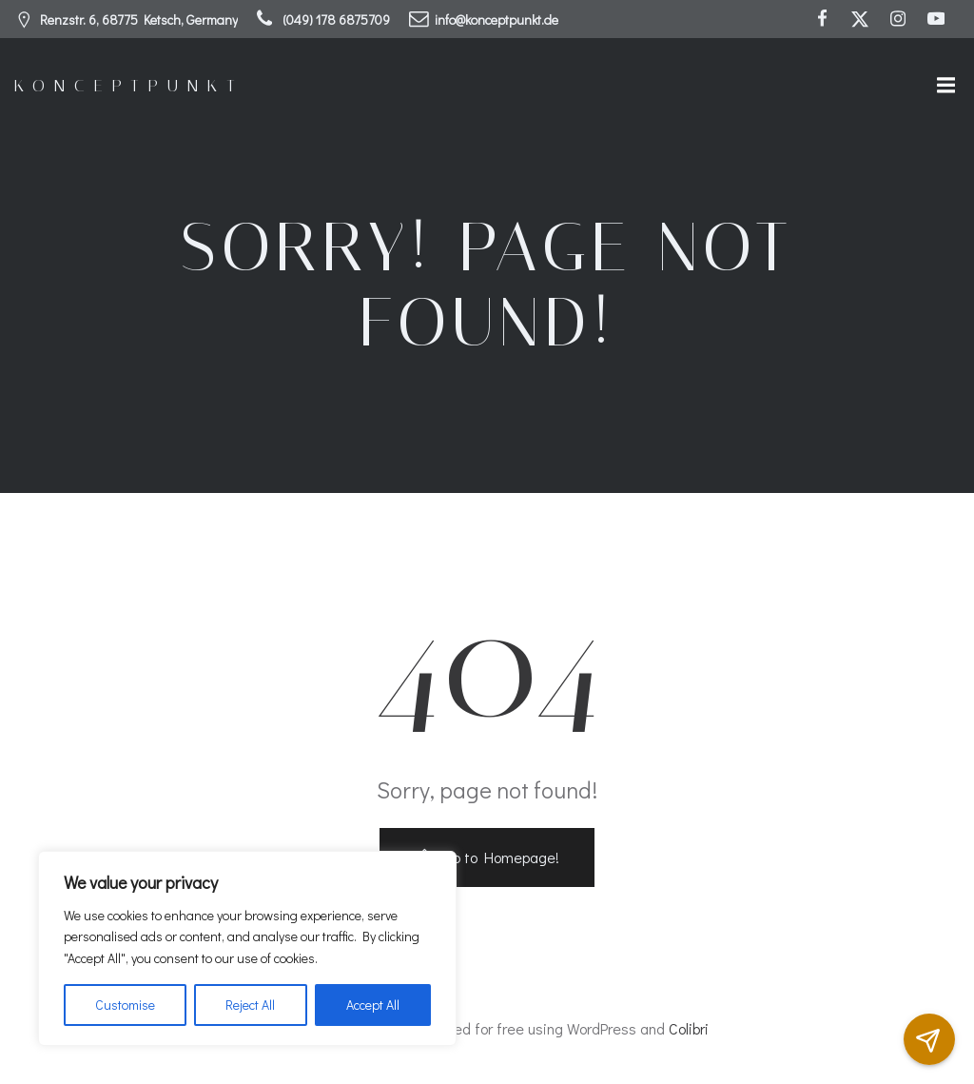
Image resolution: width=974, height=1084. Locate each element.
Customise (125, 1004)
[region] (247, 948)
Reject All (250, 1004)
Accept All (372, 1004)
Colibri (689, 1028)
